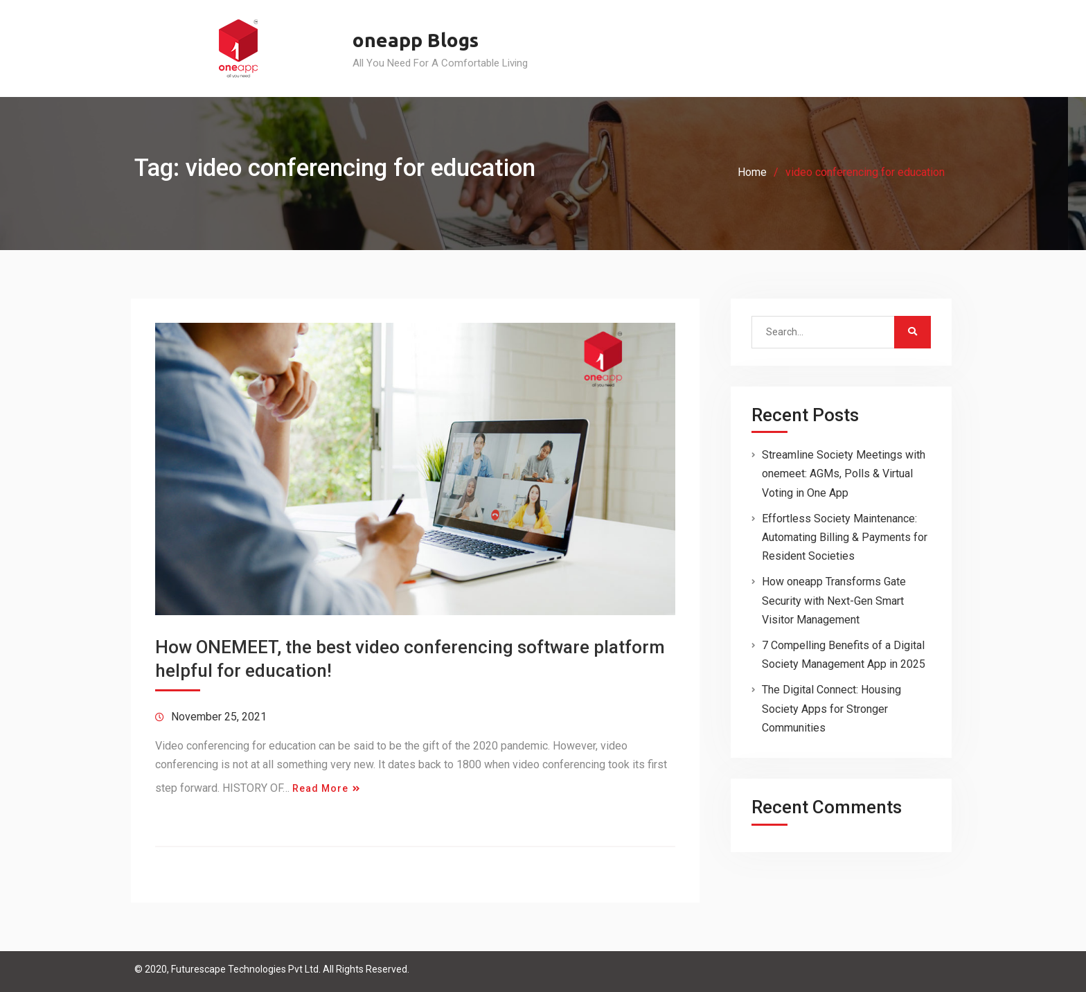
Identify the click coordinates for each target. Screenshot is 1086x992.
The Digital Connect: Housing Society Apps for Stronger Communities (831, 708)
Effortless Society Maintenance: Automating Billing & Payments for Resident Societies (844, 537)
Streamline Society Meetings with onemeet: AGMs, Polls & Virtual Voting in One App (843, 473)
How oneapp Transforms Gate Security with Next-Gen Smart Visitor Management (834, 600)
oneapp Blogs (416, 40)
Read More (320, 788)
